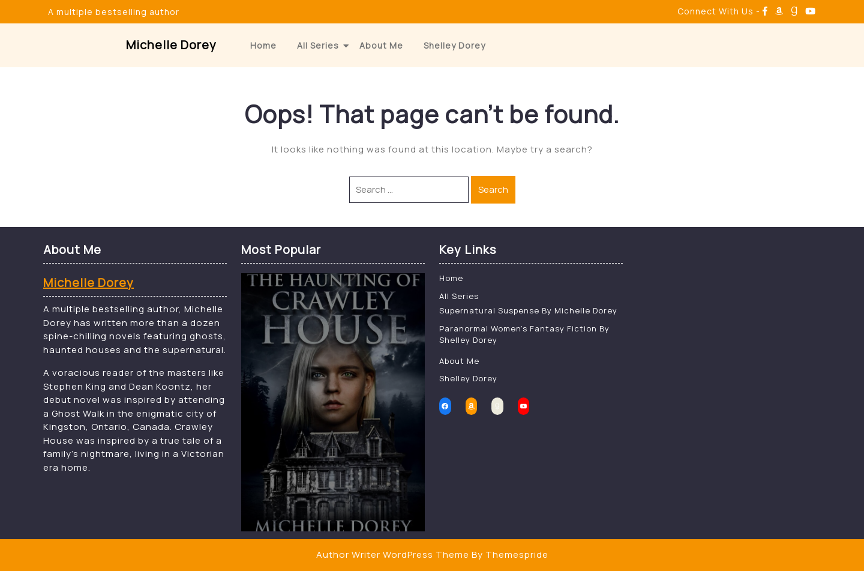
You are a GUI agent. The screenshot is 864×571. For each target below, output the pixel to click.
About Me (381, 45)
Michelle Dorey (171, 45)
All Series (318, 45)
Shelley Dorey (454, 45)
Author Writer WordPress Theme (392, 554)
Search (493, 189)
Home (263, 45)
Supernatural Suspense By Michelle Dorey (528, 310)
